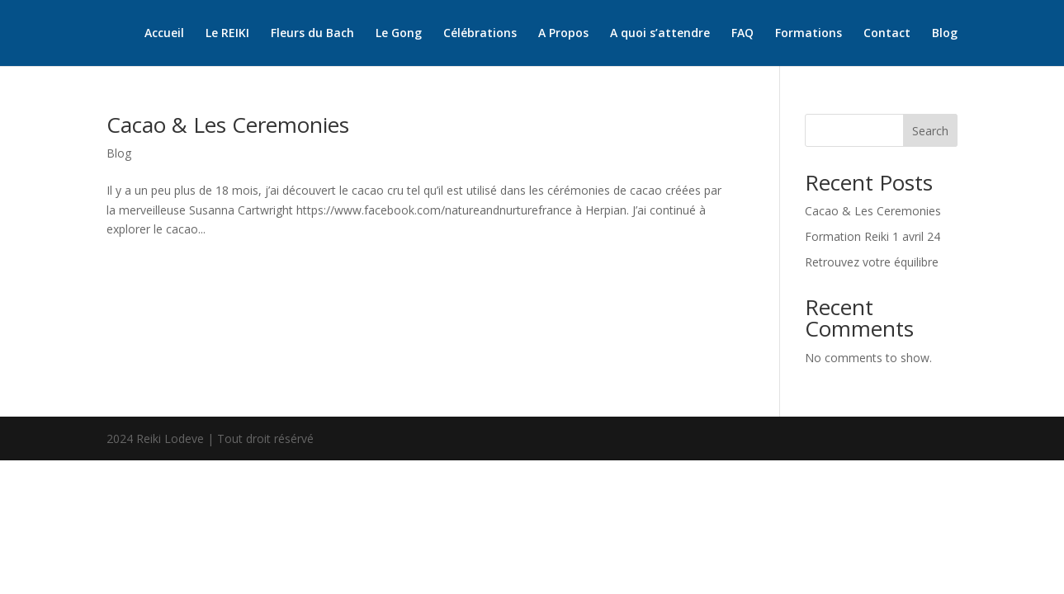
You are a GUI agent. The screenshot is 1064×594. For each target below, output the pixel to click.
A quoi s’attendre (660, 33)
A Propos (563, 33)
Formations (808, 33)
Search (930, 131)
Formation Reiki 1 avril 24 (872, 236)
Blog (945, 33)
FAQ (742, 33)
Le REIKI (227, 33)
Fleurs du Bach (312, 33)
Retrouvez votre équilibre (872, 262)
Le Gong (399, 33)
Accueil (164, 33)
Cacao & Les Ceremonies (227, 124)
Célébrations (480, 33)
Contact (886, 33)
